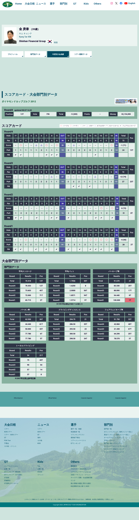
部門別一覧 (108, 442)
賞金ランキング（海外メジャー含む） (117, 447)
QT (5, 450)
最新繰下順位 (75, 450)
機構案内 (74, 479)
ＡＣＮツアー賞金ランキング (114, 462)
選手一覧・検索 (76, 442)
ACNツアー (8, 445)
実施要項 (7, 493)
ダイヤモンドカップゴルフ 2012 (28, 101)
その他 (39, 453)
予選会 (6, 456)
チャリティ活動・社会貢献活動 (81, 490)
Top (38, 479)
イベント (40, 488)
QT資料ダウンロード (11, 496)
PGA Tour (7, 453)
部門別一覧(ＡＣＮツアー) (113, 456)
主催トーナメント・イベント (81, 488)
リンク (73, 493)
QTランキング (75, 456)
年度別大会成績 (58, 54)
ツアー (6, 442)
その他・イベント (10, 459)
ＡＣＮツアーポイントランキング (115, 459)
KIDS (39, 456)
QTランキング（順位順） (13, 485)
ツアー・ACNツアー (11, 447)
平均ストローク (109, 453)
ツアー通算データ (81, 54)
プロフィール (12, 54)
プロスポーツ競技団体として (81, 482)
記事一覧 (7, 482)
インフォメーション (11, 479)
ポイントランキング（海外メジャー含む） (118, 445)
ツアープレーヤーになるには (81, 485)
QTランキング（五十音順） (13, 488)
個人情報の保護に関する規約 (81, 496)
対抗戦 (39, 485)
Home (20, 3)
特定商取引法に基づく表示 (80, 499)
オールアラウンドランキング (114, 450)
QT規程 (6, 490)
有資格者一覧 (75, 445)
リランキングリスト (78, 447)
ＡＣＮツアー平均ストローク (114, 465)
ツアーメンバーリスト (78, 453)
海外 (39, 450)
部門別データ (35, 54)
